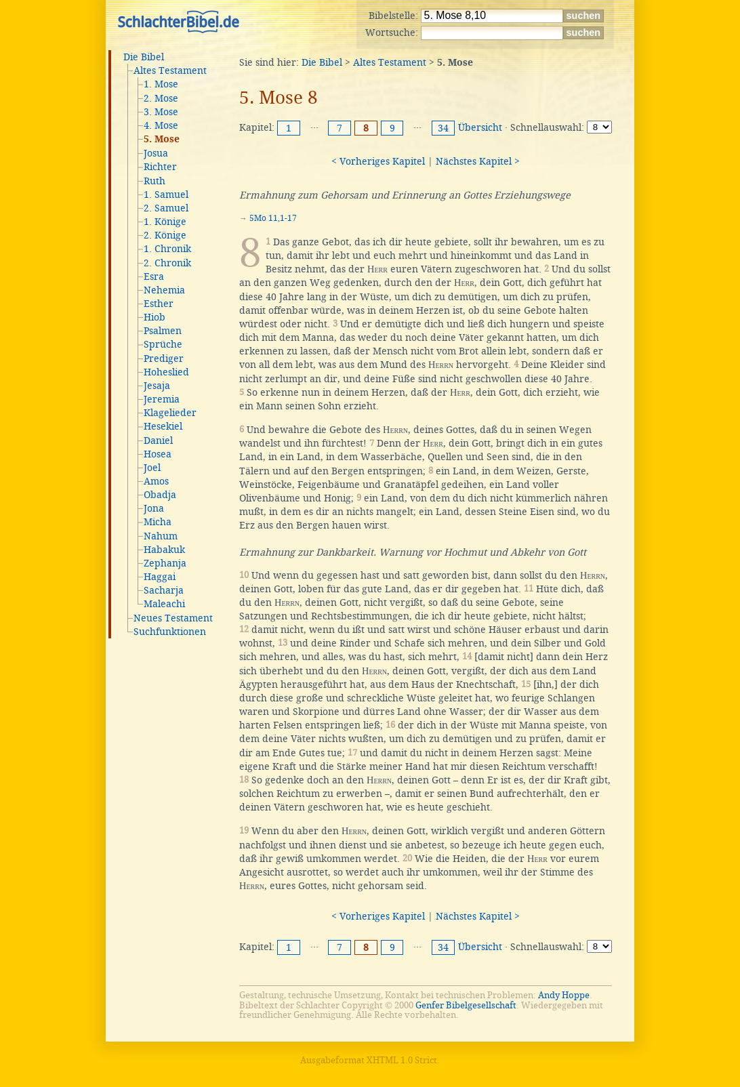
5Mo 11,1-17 (273, 218)
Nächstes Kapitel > (478, 161)
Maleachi (164, 603)
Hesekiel (163, 426)
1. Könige (165, 221)
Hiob (154, 317)
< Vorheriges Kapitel (378, 161)
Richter (160, 166)
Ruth (154, 181)
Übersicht (480, 127)
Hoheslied (166, 372)
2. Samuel (166, 208)
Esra (154, 276)
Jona (154, 508)
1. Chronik (167, 248)
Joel (152, 467)
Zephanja (165, 563)
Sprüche (163, 344)
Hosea (157, 454)
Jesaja (157, 385)
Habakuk (164, 549)
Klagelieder (170, 412)
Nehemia (164, 290)
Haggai (160, 576)
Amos (156, 481)
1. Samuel (166, 194)
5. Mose (162, 139)
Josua (156, 153)
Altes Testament (170, 70)
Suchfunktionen (169, 631)
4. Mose (161, 125)
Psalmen (163, 330)
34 (443, 128)
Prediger (164, 358)
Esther (158, 303)
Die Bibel (143, 57)
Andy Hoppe (564, 995)
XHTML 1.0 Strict (402, 1060)
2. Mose (161, 98)
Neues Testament (173, 618)
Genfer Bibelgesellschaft (465, 1005)
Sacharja (164, 590)
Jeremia (162, 399)
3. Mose (161, 111)
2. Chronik (167, 263)
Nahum (161, 536)
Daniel (158, 440)
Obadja (160, 494)
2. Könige (165, 235)
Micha (157, 521)
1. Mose (161, 84)
